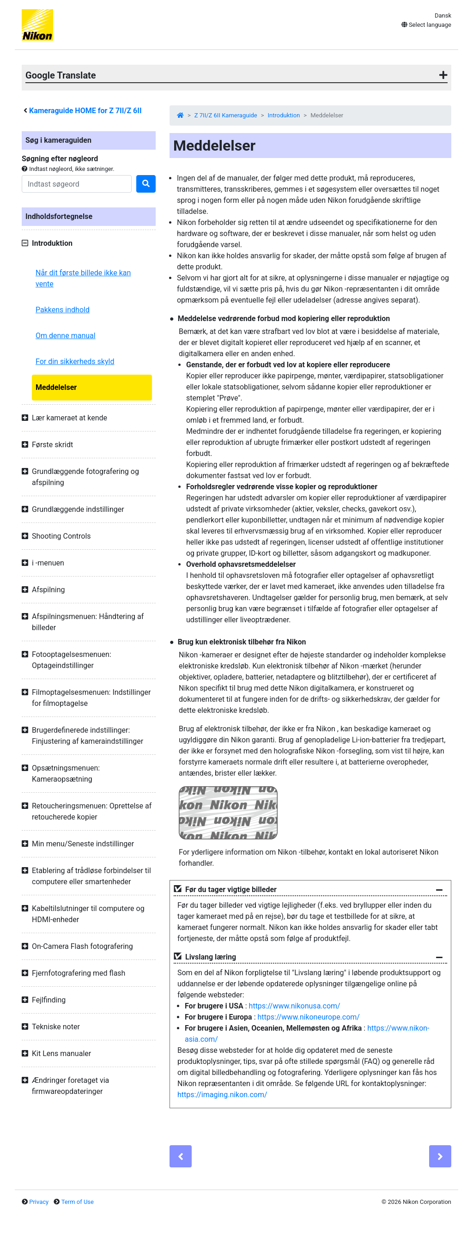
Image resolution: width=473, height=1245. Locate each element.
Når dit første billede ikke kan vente (83, 278)
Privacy (39, 1201)
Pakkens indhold (63, 309)
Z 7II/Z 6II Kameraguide (225, 115)
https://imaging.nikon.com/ (222, 1094)
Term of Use (77, 1201)
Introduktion (284, 115)
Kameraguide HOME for (85, 110)
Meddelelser (56, 387)
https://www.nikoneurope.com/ (308, 1017)
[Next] (440, 1156)
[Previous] (181, 1156)
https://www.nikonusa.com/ (294, 1006)
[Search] (77, 184)
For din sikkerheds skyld (75, 361)
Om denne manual (66, 335)
